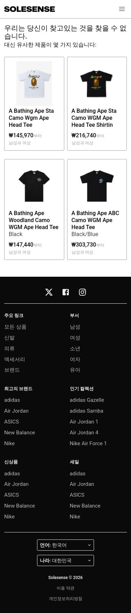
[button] (122, 9)
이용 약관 (65, 588)
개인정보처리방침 (65, 598)
